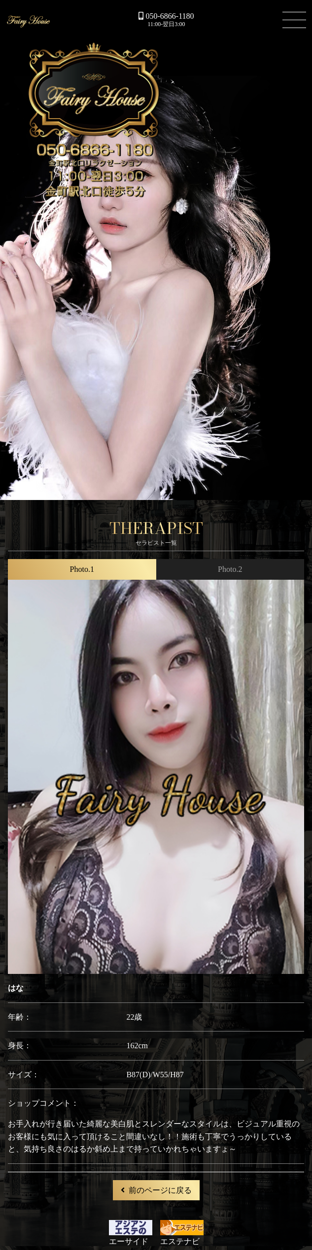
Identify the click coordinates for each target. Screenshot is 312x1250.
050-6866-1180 (166, 16)
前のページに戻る (156, 1190)
